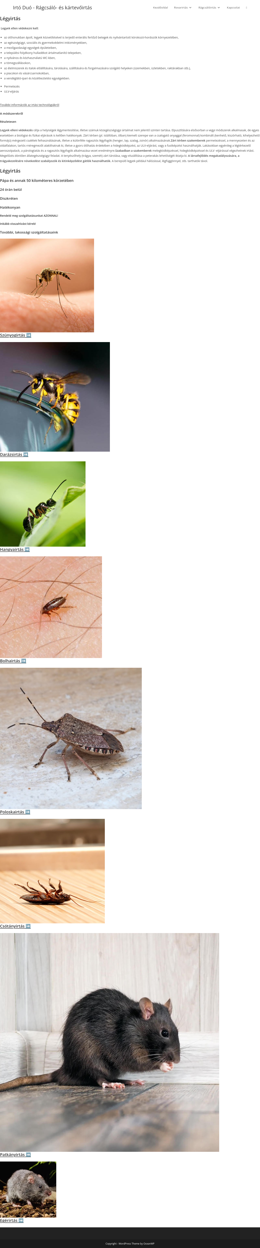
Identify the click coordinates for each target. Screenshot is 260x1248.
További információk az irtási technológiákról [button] (29, 105)
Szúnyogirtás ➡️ (15, 335)
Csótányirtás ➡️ (15, 926)
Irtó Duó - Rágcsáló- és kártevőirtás (52, 7)
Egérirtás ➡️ (12, 1220)
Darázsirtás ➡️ (14, 454)
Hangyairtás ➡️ (15, 549)
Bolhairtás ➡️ (13, 660)
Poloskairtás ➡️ (15, 812)
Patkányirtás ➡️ (15, 1154)
